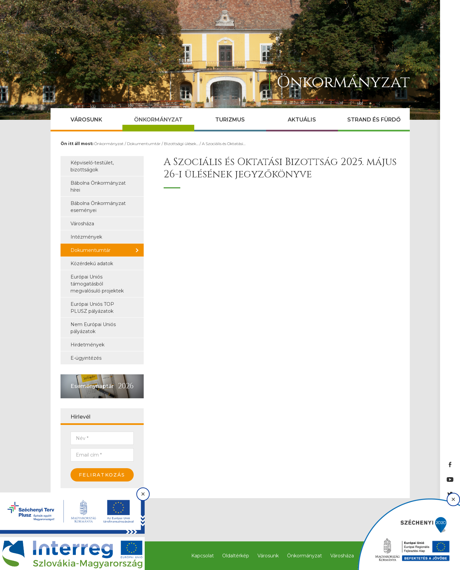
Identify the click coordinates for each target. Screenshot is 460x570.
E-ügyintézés (86, 358)
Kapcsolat (202, 556)
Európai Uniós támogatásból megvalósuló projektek (97, 284)
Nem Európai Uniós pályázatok (93, 327)
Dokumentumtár (144, 143)
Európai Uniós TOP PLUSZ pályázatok (92, 307)
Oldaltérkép (235, 556)
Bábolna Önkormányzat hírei (98, 186)
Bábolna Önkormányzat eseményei (98, 206)
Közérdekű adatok (92, 264)
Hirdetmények (87, 345)
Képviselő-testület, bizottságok (92, 166)
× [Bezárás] (143, 494)
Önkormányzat (158, 119)
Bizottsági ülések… (181, 143)
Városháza (82, 224)
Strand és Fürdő (373, 119)
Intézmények (86, 237)
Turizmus (230, 119)
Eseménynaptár (92, 386)
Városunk (86, 119)
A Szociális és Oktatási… (223, 143)
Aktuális (302, 119)
